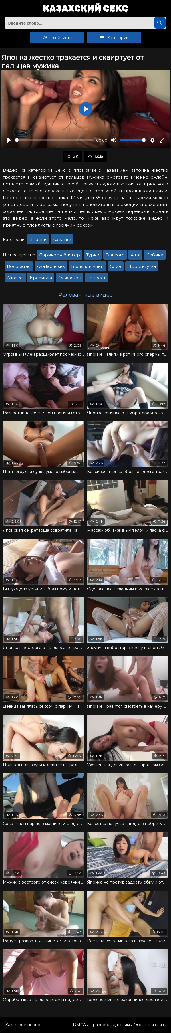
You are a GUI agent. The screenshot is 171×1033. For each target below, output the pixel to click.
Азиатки (62, 239)
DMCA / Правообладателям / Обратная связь (119, 1024)
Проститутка (142, 266)
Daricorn (115, 255)
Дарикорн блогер (59, 255)
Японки (38, 239)
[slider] (54, 140)
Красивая (41, 277)
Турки (92, 255)
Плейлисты (57, 37)
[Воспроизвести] (8, 140)
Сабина (154, 255)
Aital (135, 255)
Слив (115, 266)
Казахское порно (22, 1024)
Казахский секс (85, 8)
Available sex (51, 266)
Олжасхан (69, 277)
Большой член (87, 266)
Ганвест (96, 277)
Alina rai (15, 277)
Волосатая (19, 266)
